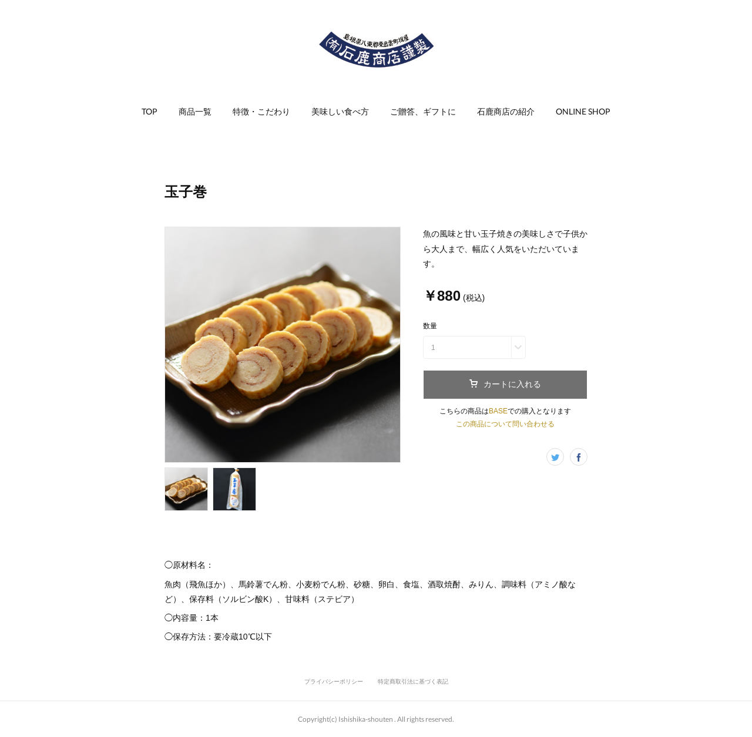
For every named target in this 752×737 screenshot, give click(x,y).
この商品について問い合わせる (505, 424)
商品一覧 (195, 111)
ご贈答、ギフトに (423, 111)
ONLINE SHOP (583, 111)
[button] (149, 111)
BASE (498, 411)
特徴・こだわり (261, 111)
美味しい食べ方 (340, 111)
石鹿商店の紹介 (506, 111)
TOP (149, 111)
